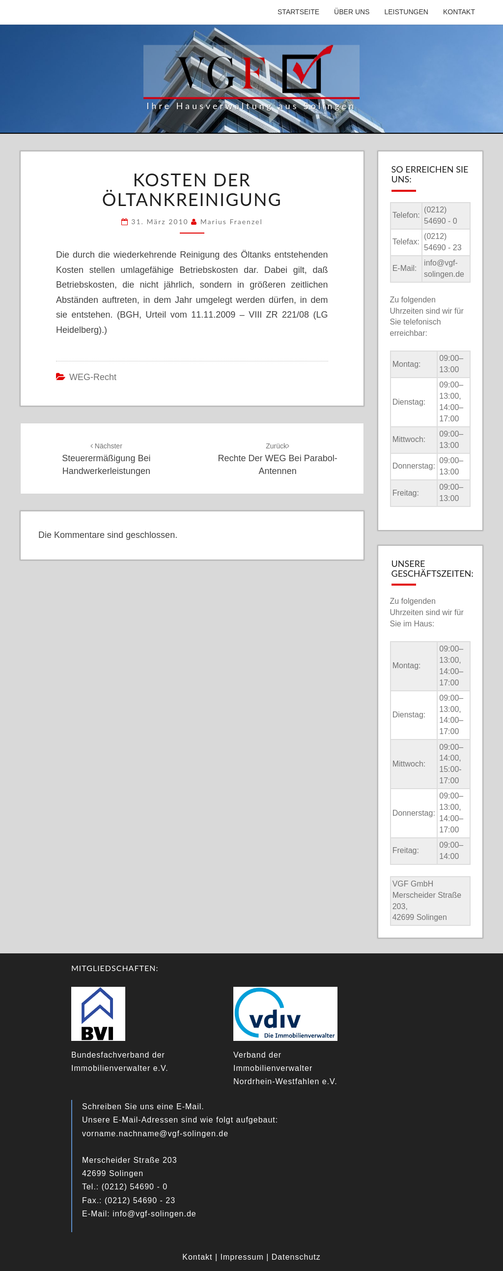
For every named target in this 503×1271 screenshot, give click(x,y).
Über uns (351, 12)
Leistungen (406, 12)
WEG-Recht (92, 377)
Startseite (298, 12)
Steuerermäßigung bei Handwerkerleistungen (106, 458)
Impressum (242, 1257)
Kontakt (459, 12)
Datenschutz (296, 1257)
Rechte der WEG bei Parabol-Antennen (277, 458)
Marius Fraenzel (231, 221)
